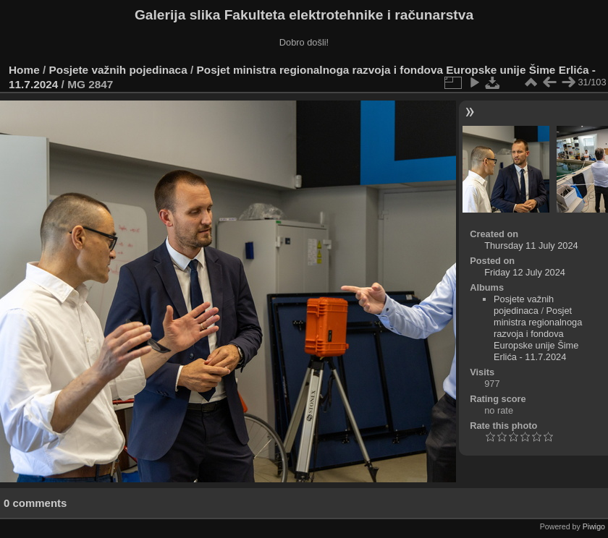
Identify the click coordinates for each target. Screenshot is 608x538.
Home (24, 70)
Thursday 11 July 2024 (531, 245)
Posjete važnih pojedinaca (118, 70)
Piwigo (594, 526)
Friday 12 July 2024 (524, 272)
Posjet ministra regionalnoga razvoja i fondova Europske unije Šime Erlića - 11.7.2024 (538, 333)
